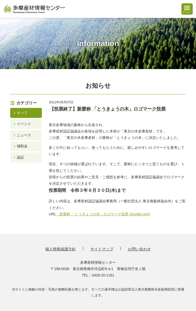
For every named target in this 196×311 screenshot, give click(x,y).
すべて (22, 113)
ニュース (24, 135)
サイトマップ (101, 249)
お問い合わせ (139, 249)
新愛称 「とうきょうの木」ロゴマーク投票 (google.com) (103, 214)
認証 (20, 157)
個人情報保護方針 (60, 249)
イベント (24, 124)
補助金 (22, 146)
